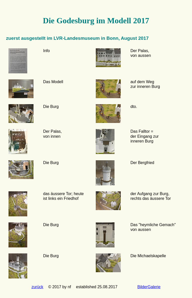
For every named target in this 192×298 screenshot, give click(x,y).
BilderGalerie (149, 287)
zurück (37, 287)
